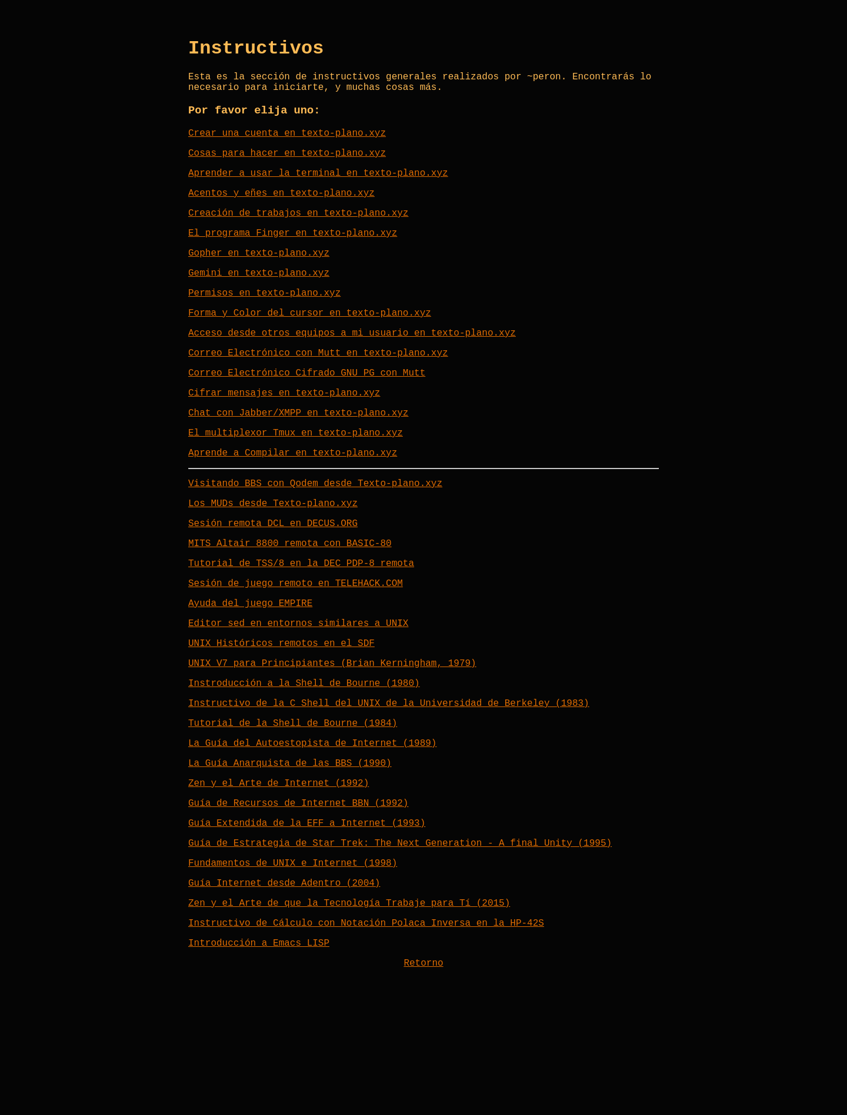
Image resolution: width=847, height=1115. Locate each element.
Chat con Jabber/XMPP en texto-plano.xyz (298, 457)
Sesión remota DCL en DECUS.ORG (273, 579)
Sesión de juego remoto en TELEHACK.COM (295, 646)
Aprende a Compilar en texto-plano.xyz (292, 501)
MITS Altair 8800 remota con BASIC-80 (290, 601)
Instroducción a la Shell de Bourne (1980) (304, 758)
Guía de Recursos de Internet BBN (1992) (298, 892)
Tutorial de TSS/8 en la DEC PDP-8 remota (301, 624)
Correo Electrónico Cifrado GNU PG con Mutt (306, 412)
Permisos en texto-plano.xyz (264, 323)
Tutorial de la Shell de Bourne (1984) (292, 802)
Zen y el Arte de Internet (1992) (278, 869)
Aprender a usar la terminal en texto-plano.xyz (318, 189)
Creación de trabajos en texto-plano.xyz (298, 233)
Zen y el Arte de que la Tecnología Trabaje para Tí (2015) (349, 1003)
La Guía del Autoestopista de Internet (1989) (312, 825)
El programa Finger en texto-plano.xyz (292, 256)
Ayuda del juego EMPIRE (250, 668)
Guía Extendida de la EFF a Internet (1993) (306, 914)
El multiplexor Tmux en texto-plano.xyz (295, 479)
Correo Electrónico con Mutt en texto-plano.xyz (318, 390)
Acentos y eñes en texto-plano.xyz (281, 211)
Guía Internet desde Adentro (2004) (284, 981)
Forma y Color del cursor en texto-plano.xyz (309, 345)
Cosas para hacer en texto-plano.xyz (287, 166)
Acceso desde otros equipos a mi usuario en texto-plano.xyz (352, 367)
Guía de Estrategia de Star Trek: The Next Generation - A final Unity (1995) (400, 936)
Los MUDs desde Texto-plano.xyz (273, 557)
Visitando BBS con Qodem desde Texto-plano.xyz (315, 534)
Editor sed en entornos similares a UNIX (298, 691)
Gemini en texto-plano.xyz (258, 300)
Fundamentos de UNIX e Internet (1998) (292, 959)
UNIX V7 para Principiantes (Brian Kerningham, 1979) (332, 735)
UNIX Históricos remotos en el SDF (281, 713)
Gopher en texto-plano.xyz (258, 278)
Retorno (423, 1070)
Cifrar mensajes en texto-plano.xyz (284, 434)
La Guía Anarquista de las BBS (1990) (290, 847)
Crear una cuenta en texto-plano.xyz (287, 144)
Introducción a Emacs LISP (258, 1048)
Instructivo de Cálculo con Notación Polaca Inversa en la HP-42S (366, 1026)
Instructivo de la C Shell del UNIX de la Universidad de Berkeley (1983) (388, 780)
